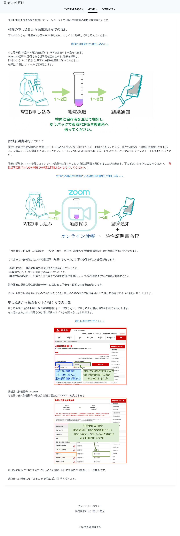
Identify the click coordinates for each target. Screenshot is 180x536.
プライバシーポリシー (90, 506)
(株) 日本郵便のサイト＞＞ (90, 321)
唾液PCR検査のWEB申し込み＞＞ (90, 44)
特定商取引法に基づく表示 (90, 511)
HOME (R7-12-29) (74, 9)
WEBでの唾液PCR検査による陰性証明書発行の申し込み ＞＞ (90, 176)
